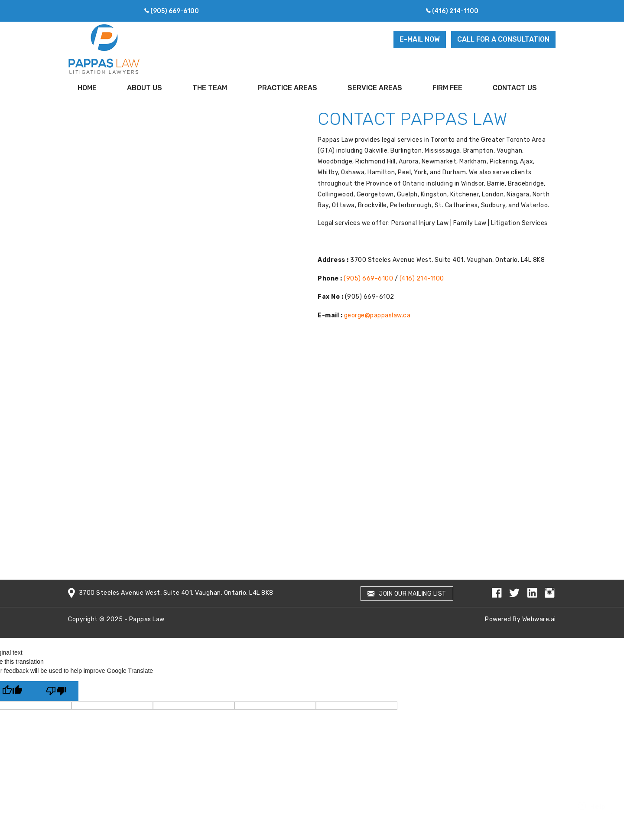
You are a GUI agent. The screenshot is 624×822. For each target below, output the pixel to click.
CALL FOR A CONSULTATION (503, 39)
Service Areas (375, 88)
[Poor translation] (56, 691)
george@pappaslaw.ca (377, 315)
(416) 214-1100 (455, 11)
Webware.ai (539, 619)
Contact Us (515, 88)
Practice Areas (287, 88)
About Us (144, 88)
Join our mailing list (406, 593)
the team (209, 88)
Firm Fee (447, 88)
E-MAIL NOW (420, 39)
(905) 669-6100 (174, 11)
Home (87, 88)
